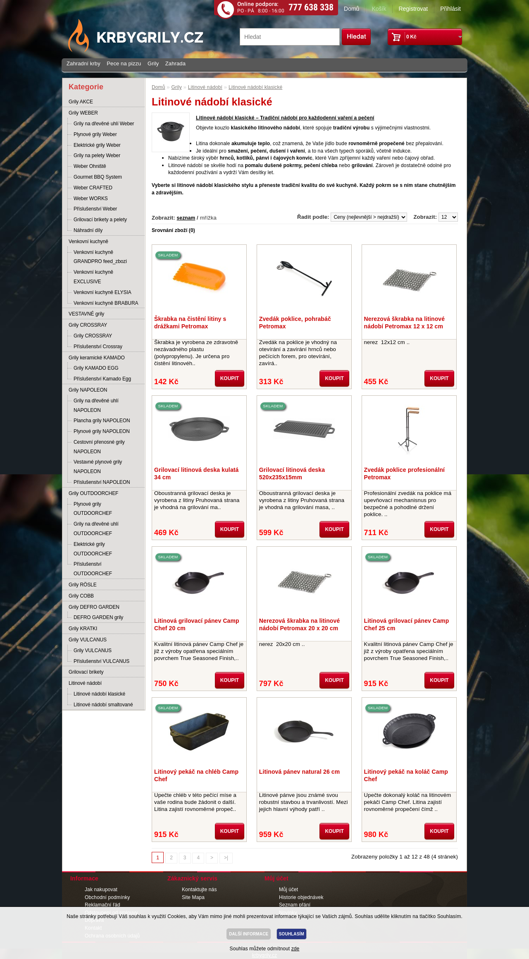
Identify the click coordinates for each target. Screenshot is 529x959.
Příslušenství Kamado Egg (102, 379)
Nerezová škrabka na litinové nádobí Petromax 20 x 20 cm (299, 624)
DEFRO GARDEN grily (98, 617)
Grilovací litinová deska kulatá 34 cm (196, 473)
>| (226, 858)
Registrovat (413, 8)
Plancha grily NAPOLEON (102, 420)
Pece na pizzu (124, 63)
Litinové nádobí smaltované (103, 705)
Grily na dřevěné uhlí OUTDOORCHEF (96, 528)
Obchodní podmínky (107, 897)
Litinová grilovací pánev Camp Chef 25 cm (406, 624)
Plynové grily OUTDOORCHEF (93, 509)
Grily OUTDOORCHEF (93, 493)
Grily (153, 63)
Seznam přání (294, 905)
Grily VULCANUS (88, 640)
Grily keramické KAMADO (97, 358)
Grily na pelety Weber (97, 155)
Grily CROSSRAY (88, 325)
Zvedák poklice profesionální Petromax (404, 473)
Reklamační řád (102, 905)
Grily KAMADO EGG (96, 368)
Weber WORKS (91, 198)
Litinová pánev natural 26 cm (299, 771)
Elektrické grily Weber (97, 145)
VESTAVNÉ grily (86, 314)
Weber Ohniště (90, 166)
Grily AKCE (81, 102)
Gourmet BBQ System (98, 177)
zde (295, 949)
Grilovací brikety (86, 672)
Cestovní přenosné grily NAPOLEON (99, 446)
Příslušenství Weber (95, 209)
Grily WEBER (83, 113)
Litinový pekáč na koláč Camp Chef (406, 775)
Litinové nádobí (85, 683)
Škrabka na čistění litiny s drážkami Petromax (190, 323)
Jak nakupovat (101, 889)
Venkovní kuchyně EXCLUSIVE (93, 277)
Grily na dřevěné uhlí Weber (104, 124)
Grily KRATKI (83, 628)
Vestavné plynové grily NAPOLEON (98, 466)
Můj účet (288, 889)
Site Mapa (193, 897)
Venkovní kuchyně (88, 241)
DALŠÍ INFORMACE (248, 934)
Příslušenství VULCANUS (101, 661)
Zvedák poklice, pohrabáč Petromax (295, 323)
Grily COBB (81, 596)
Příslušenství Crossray (98, 346)
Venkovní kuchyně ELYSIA (102, 292)
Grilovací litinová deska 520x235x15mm (292, 473)
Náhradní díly (88, 230)
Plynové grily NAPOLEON (102, 431)
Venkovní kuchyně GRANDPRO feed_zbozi (100, 257)
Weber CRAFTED (93, 188)
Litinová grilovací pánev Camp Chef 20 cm (196, 624)
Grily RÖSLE (83, 585)
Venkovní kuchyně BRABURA (106, 303)
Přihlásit (450, 8)
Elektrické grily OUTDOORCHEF (93, 549)
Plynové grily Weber (95, 134)
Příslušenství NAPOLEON (102, 482)
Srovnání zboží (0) (173, 230)
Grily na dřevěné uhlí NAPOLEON (96, 405)
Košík (379, 8)
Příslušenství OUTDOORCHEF (93, 568)
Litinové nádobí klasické (99, 694)
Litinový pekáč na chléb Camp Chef (196, 775)
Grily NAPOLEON (88, 390)
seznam (186, 218)
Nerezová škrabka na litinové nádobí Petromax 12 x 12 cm (404, 323)
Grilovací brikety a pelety (100, 219)
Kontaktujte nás (199, 889)
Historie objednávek (301, 897)
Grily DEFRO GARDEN (94, 607)
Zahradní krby (83, 63)
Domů (351, 8)
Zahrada (175, 63)
